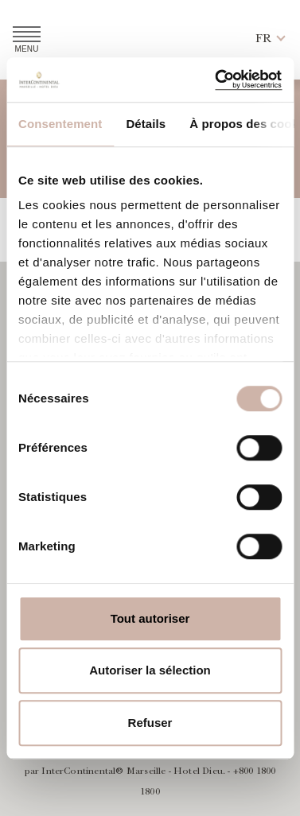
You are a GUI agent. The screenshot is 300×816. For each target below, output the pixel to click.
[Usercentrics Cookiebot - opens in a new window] (214, 79)
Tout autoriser (150, 618)
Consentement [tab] (60, 123)
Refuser (150, 722)
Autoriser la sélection (150, 670)
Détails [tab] (146, 123)
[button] (263, 39)
